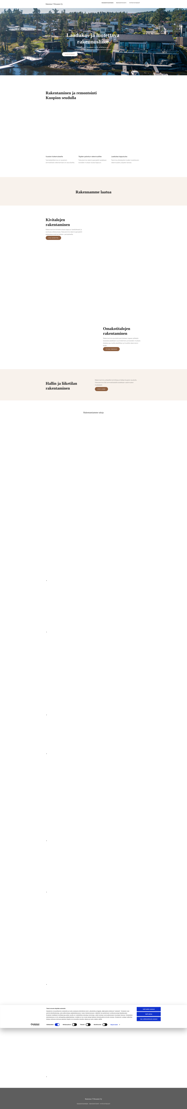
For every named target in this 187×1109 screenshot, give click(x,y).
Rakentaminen (100, 3)
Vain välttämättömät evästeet (148, 608)
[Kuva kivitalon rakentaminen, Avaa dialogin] (95, 580)
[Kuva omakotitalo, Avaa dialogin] (95, 754)
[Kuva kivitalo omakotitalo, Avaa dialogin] (95, 632)
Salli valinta (148, 603)
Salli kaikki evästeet (149, 598)
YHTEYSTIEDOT (105, 1104)
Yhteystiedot (133, 3)
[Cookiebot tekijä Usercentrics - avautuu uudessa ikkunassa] (35, 614)
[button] (70, 54)
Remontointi (117, 3)
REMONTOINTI (94, 1104)
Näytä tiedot (114, 614)
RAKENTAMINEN (82, 1104)
